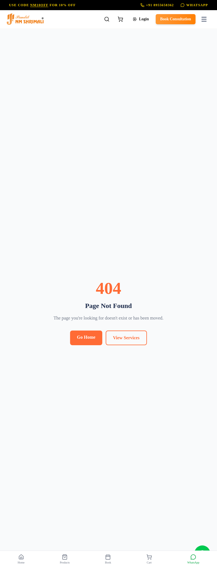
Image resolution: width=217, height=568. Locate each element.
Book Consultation (175, 19)
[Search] (106, 19)
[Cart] (120, 19)
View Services (126, 337)
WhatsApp (194, 5)
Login (141, 19)
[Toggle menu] (204, 19)
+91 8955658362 (157, 5)
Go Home (86, 337)
